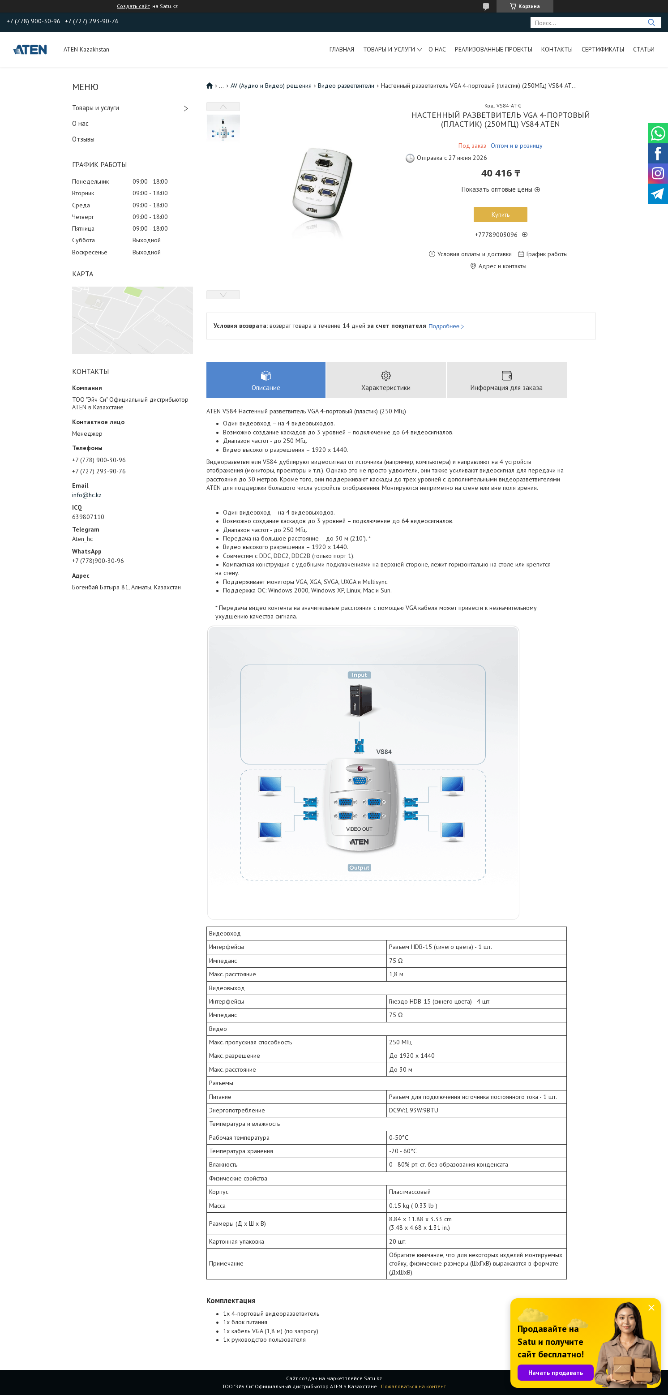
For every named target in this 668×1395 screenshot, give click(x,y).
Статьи (644, 49)
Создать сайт (133, 6)
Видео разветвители (346, 85)
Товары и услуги (389, 49)
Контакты (557, 49)
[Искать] (651, 22)
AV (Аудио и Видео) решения (271, 85)
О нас (437, 49)
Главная (342, 49)
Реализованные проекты (493, 49)
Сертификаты (603, 49)
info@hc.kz (87, 495)
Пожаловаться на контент (413, 1386)
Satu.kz (373, 1378)
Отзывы (83, 139)
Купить (501, 214)
